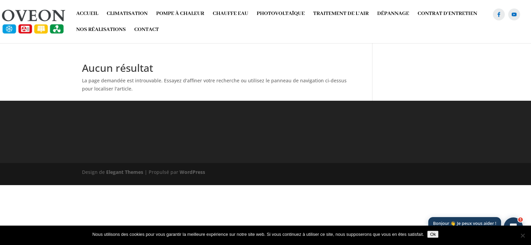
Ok (433, 234)
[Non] (522, 235)
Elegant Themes (124, 172)
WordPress (192, 172)
